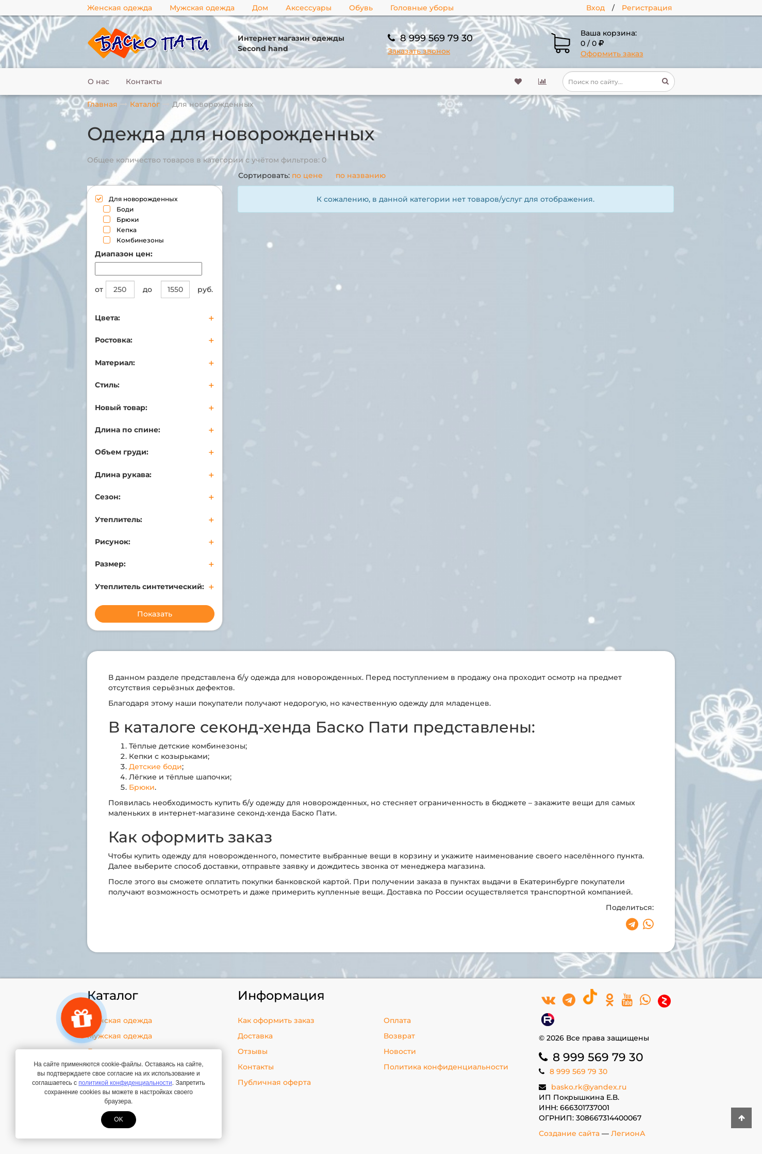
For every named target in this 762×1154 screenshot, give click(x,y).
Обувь (361, 7)
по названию (361, 175)
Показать (154, 614)
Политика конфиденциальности (446, 1066)
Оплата (397, 1020)
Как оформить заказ (276, 1020)
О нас (98, 81)
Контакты (144, 81)
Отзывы (253, 1051)
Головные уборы (422, 7)
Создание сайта (569, 1133)
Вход (595, 7)
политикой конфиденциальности (125, 1082)
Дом (260, 7)
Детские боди (155, 766)
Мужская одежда (202, 7)
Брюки (142, 787)
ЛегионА (628, 1133)
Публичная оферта (274, 1082)
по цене (307, 175)
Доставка (255, 1036)
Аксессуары (309, 7)
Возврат (399, 1036)
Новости (400, 1051)
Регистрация (647, 7)
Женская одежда (119, 7)
